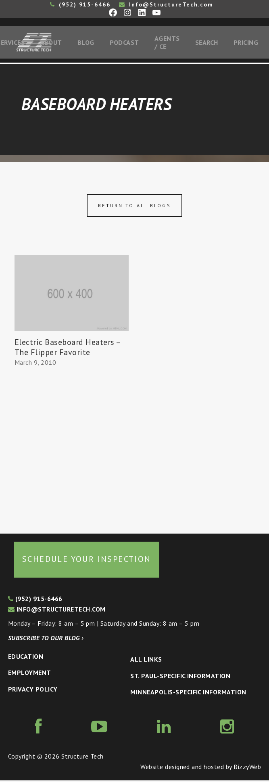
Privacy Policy (33, 691)
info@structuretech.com (57, 611)
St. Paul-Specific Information (180, 677)
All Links (146, 661)
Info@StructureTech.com (166, 4)
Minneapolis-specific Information (188, 694)
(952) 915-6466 (80, 4)
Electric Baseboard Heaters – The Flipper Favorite (67, 348)
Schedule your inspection (86, 560)
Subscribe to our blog (45, 639)
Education (25, 658)
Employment (29, 675)
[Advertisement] (72, 448)
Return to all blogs (134, 207)
